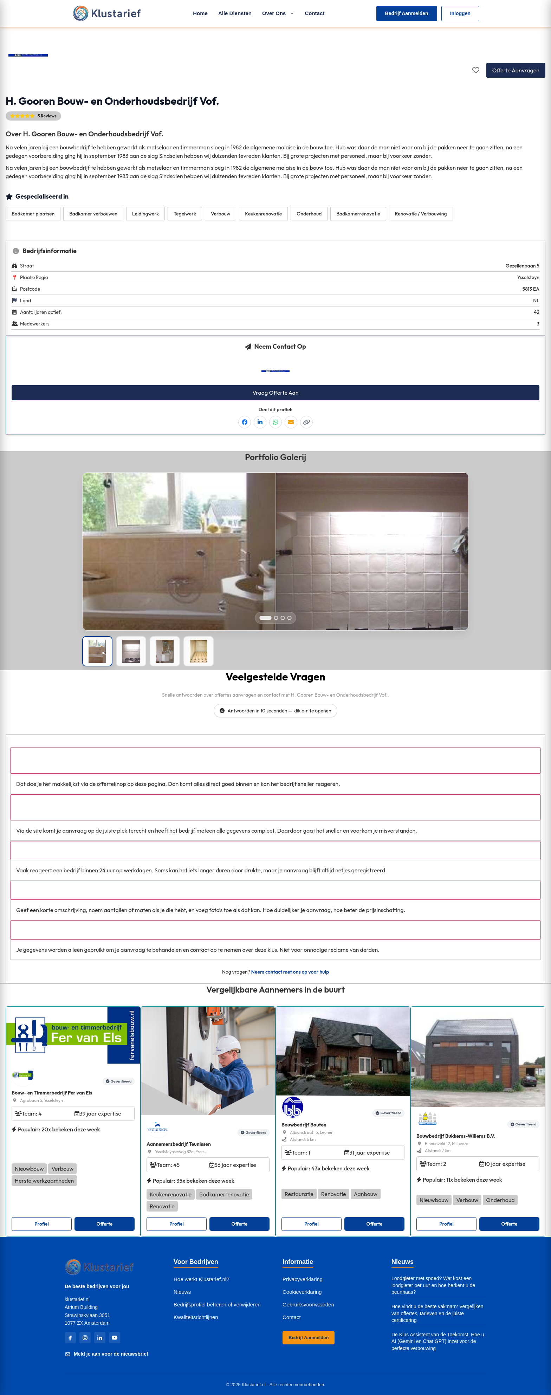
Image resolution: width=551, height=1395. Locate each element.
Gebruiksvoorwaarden (308, 1304)
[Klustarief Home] (106, 13)
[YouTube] (114, 1337)
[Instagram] (85, 1337)
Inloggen (460, 13)
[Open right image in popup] (372, 571)
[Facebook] (70, 1337)
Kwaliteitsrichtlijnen (196, 1317)
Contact (314, 13)
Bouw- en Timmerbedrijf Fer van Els (52, 1093)
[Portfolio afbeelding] (97, 651)
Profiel (41, 1224)
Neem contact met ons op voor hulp (290, 972)
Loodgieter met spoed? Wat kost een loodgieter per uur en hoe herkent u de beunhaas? (433, 1285)
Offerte (105, 1224)
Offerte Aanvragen (515, 70)
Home (200, 13)
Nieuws (182, 1292)
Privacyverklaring (303, 1279)
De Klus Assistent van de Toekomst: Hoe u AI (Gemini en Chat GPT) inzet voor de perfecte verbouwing (437, 1341)
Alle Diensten (235, 13)
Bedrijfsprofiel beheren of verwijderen (217, 1304)
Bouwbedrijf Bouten (303, 1125)
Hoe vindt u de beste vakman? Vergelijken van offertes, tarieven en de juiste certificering (437, 1313)
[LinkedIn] (99, 1337)
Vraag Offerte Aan (275, 392)
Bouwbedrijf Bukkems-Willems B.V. (455, 1136)
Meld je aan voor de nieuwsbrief (106, 1354)
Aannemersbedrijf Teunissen (179, 1144)
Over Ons (278, 13)
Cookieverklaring (302, 1292)
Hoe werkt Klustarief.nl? (201, 1279)
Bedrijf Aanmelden (406, 13)
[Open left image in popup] (179, 571)
